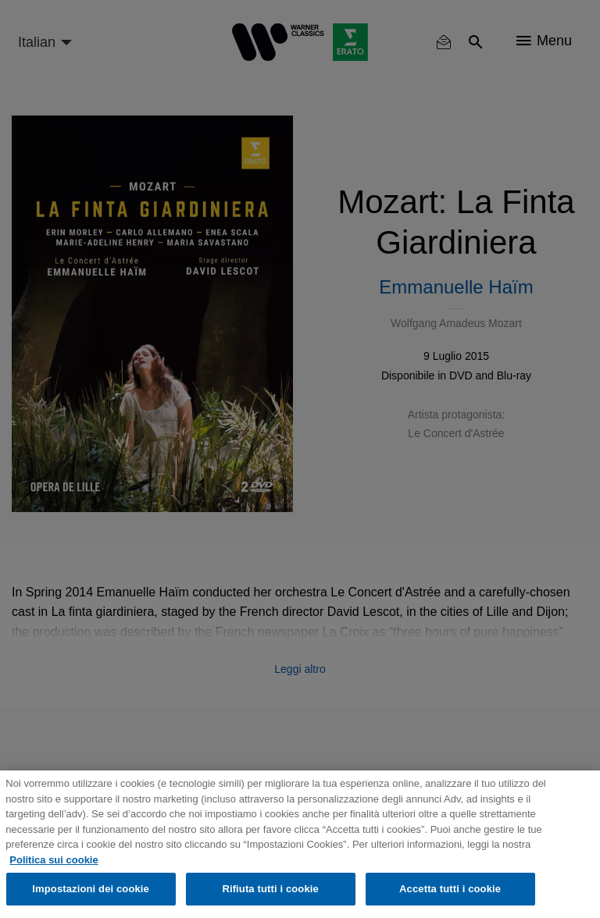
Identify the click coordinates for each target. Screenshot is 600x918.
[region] (300, 844)
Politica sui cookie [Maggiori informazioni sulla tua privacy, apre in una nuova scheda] (53, 860)
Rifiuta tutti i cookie (270, 889)
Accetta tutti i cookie (450, 889)
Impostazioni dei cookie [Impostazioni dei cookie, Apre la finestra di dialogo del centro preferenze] (90, 889)
